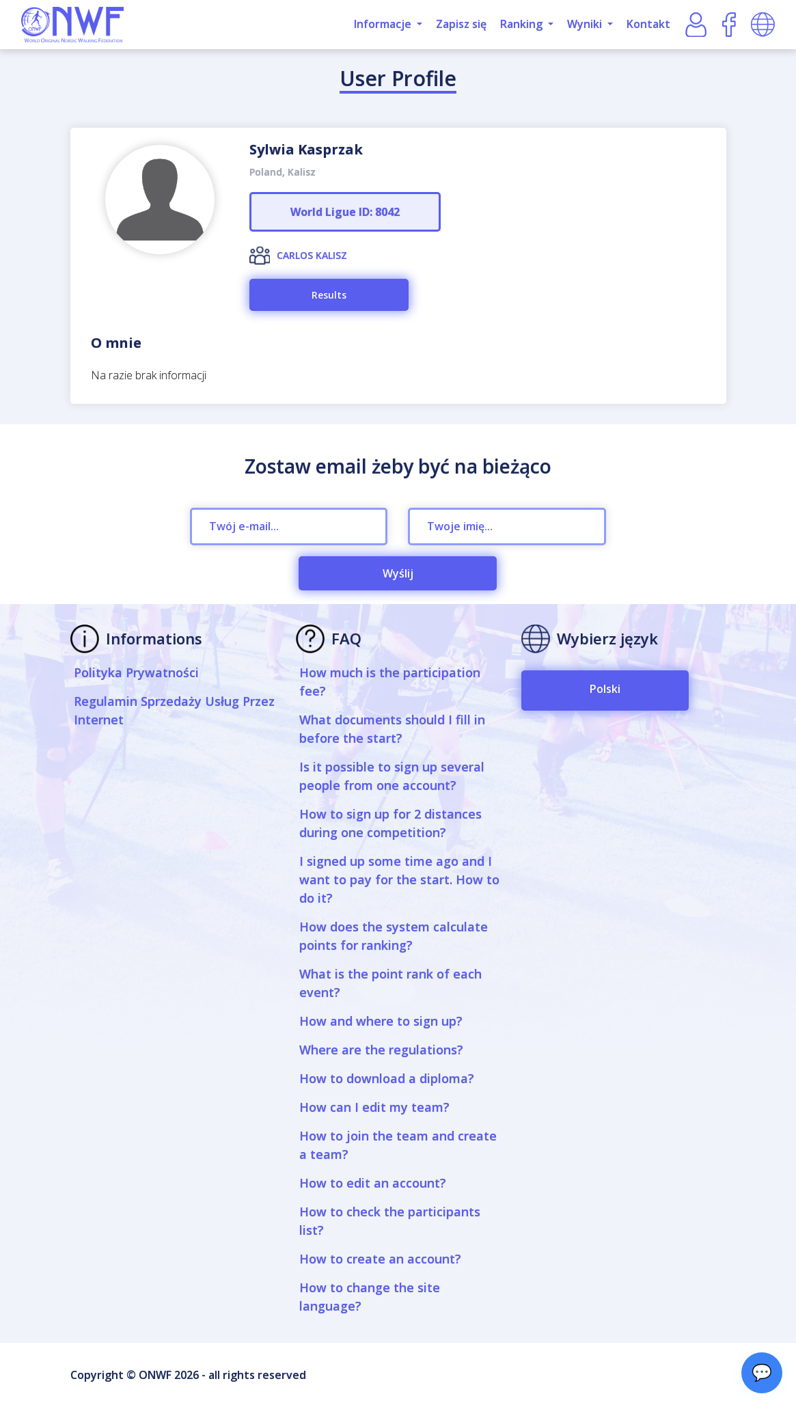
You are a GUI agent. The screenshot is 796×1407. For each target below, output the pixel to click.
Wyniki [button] (586, 23)
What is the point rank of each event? (390, 983)
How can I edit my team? (374, 1107)
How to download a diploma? (386, 1078)
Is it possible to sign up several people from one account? (391, 776)
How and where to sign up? (381, 1021)
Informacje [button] (384, 23)
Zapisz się (461, 23)
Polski (605, 688)
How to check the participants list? (389, 1220)
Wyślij (398, 573)
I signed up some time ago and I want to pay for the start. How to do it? (399, 879)
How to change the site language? (369, 1296)
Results (329, 294)
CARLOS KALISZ (312, 255)
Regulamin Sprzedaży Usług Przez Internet (174, 710)
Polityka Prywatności (136, 672)
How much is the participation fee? (389, 681)
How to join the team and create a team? (398, 1145)
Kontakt (648, 23)
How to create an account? (380, 1259)
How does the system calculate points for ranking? (393, 935)
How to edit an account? (372, 1183)
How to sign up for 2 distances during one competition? (390, 823)
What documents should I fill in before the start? (392, 728)
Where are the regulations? (381, 1049)
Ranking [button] (522, 23)
